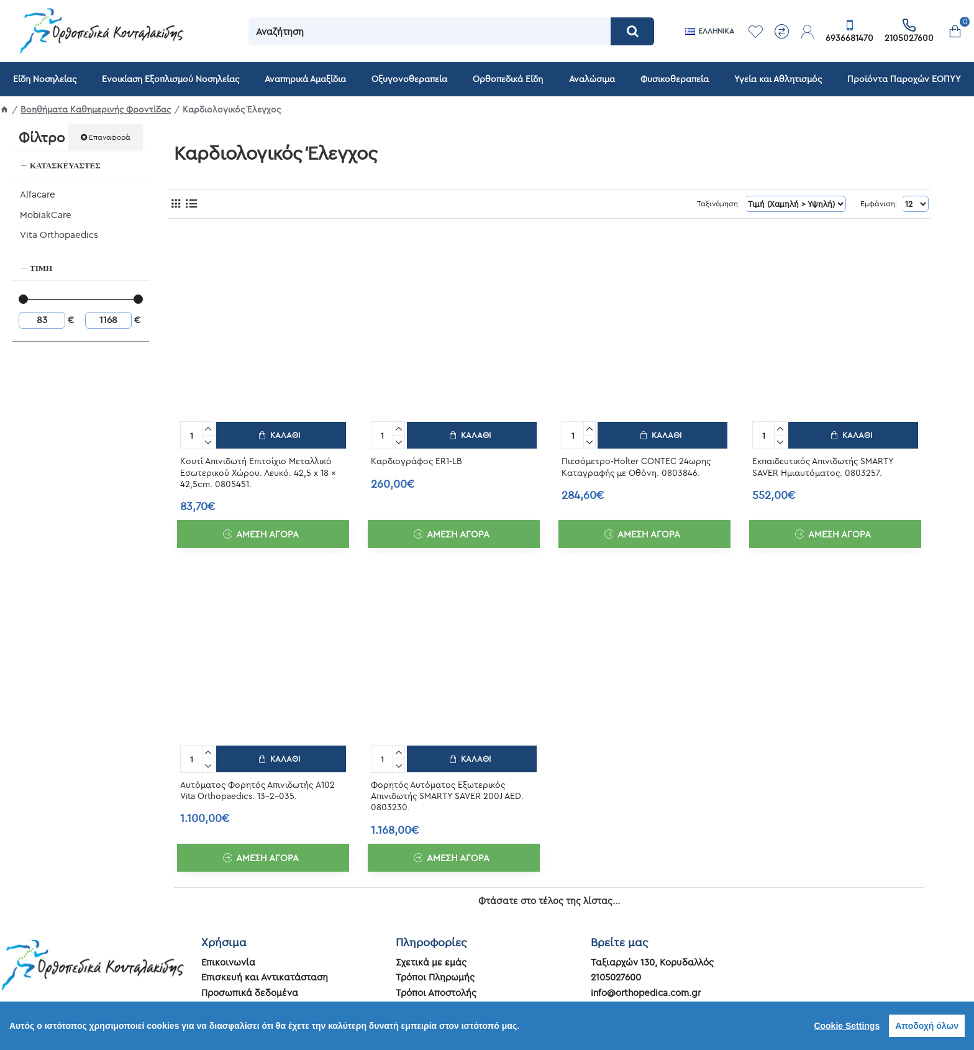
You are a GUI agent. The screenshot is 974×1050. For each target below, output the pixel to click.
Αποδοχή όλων (926, 1026)
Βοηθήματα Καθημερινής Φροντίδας (95, 109)
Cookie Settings (847, 1026)
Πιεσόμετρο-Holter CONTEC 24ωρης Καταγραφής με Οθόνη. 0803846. (636, 465)
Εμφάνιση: (880, 203)
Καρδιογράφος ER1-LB (416, 459)
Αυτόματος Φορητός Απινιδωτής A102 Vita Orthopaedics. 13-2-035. (257, 788)
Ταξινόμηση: (728, 203)
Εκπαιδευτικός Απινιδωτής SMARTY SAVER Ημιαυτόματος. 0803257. (822, 465)
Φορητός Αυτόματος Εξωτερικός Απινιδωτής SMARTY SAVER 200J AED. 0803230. (447, 793)
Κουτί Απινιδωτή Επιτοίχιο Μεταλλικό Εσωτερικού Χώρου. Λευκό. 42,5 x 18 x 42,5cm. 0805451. (258, 471)
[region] (487, 1026)
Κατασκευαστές (65, 165)
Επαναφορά (109, 137)
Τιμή (41, 267)
